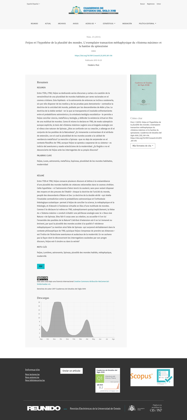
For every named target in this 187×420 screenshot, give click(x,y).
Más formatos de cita (142, 146)
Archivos (62, 24)
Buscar (142, 4)
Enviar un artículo (71, 370)
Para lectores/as (32, 374)
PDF (40, 266)
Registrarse (151, 4)
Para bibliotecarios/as (35, 380)
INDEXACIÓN (127, 24)
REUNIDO (34, 24)
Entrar (159, 4)
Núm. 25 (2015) (93, 37)
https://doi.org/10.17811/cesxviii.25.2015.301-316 (93, 56)
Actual (48, 24)
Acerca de (90, 24)
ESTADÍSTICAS (108, 24)
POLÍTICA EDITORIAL (147, 24)
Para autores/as (32, 377)
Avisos (75, 24)
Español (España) (34, 4)
